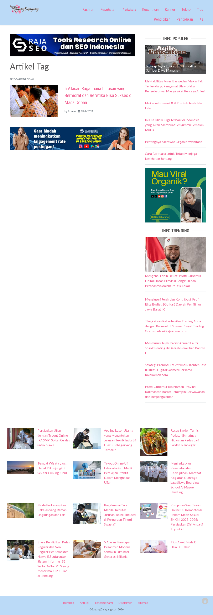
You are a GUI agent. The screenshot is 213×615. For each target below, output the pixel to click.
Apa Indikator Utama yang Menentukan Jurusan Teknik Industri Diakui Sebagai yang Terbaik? (120, 440)
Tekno (186, 9)
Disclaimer (125, 602)
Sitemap (143, 602)
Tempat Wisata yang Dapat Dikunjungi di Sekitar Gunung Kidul (52, 468)
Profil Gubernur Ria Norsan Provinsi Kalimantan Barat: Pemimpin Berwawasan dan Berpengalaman (175, 392)
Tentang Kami (103, 602)
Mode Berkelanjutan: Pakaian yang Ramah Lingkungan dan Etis (52, 510)
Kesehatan (108, 9)
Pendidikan (162, 19)
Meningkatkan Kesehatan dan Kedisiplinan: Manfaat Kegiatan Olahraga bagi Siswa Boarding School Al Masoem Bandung (186, 477)
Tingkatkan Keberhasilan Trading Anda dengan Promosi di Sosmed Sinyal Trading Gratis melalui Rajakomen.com (174, 326)
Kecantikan (150, 9)
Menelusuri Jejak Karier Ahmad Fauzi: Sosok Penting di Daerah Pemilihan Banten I (175, 348)
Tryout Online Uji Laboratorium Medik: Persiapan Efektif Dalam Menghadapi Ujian (119, 472)
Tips (200, 9)
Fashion (88, 9)
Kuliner (170, 9)
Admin (72, 111)
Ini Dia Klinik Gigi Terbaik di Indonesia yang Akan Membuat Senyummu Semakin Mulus (174, 125)
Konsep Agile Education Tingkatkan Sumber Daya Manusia (171, 68)
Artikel (84, 602)
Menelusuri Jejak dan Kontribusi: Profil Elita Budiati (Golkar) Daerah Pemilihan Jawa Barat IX (173, 304)
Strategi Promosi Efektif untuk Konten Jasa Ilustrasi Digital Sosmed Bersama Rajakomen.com (175, 370)
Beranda (68, 602)
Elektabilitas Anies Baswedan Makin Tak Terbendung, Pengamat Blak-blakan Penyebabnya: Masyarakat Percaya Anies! (175, 86)
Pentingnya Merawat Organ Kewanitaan (173, 142)
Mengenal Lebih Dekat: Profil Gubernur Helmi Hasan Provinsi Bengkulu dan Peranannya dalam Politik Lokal (173, 281)
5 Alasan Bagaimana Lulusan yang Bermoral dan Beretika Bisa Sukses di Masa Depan (98, 95)
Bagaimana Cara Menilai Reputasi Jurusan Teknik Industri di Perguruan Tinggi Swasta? (120, 514)
